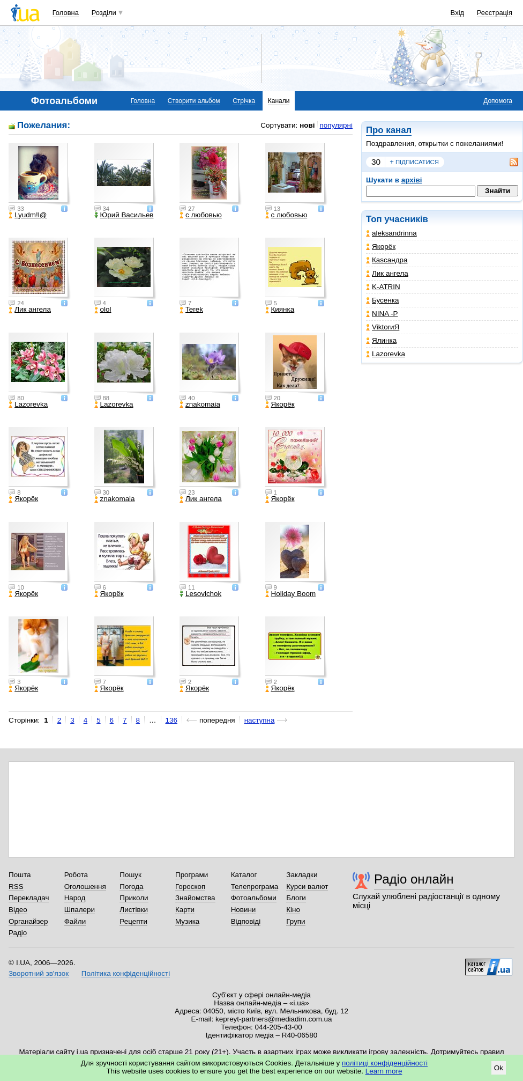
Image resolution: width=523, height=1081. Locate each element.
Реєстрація (494, 13)
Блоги (296, 898)
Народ (75, 898)
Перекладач (29, 898)
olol (102, 309)
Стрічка (244, 101)
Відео (18, 910)
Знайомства (195, 898)
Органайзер (28, 921)
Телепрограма (255, 887)
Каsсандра (386, 260)
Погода (131, 887)
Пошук (130, 875)
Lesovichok (200, 594)
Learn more (383, 1071)
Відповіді (246, 921)
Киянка (280, 309)
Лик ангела (387, 273)
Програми (191, 875)
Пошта (20, 875)
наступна (259, 720)
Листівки (133, 910)
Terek (191, 309)
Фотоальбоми (254, 898)
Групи (295, 921)
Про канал (389, 130)
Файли (75, 921)
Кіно (293, 910)
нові (307, 125)
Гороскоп (190, 887)
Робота (76, 875)
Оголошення (85, 887)
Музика (187, 921)
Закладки (301, 875)
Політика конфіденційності (125, 973)
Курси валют (307, 887)
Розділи (104, 13)
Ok (498, 1068)
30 (375, 161)
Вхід (458, 13)
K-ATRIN (383, 287)
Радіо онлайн (414, 879)
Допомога (497, 101)
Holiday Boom (290, 594)
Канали (279, 101)
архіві (411, 180)
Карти (185, 910)
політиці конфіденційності (385, 1063)
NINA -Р (382, 314)
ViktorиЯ (382, 327)
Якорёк (380, 246)
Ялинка (381, 340)
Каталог (244, 875)
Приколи (133, 898)
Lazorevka (385, 354)
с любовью (201, 215)
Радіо (18, 933)
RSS (16, 887)
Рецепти (133, 921)
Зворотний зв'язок (39, 973)
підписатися (414, 162)
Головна (66, 13)
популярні (336, 125)
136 (171, 720)
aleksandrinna (391, 233)
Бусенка (382, 300)
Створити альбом (194, 101)
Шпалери (79, 910)
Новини (243, 910)
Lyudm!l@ (28, 215)
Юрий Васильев (124, 215)
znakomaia (200, 404)
